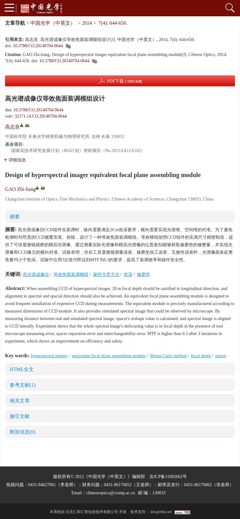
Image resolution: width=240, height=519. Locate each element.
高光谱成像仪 (36, 274)
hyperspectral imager (49, 356)
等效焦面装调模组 (70, 274)
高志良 (12, 127)
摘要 (15, 216)
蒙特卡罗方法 (106, 274)
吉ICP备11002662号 (168, 476)
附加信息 (23, 432)
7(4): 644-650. (112, 23)
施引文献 (20, 416)
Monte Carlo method (168, 356)
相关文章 (20, 400)
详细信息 (15, 160)
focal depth (201, 356)
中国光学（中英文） (52, 23)
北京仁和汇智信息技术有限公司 (92, 512)
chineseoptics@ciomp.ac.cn (110, 493)
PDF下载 (124, 81)
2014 (87, 23)
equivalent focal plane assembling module (109, 356)
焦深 (128, 274)
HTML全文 (22, 369)
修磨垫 (143, 274)
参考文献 (23, 385)
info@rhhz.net (161, 512)
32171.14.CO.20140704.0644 (41, 116)
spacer (220, 356)
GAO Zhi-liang (20, 189)
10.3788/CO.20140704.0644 (38, 45)
